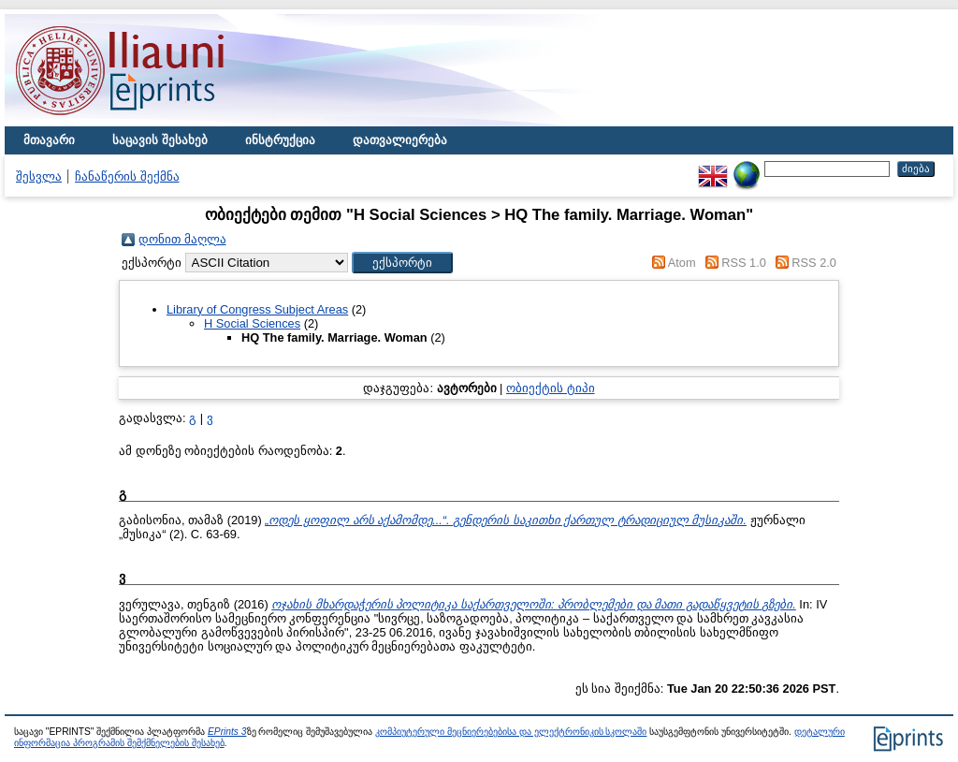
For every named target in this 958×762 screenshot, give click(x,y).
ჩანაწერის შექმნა (127, 176)
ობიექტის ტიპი (550, 388)
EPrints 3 (227, 731)
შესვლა (39, 176)
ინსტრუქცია (280, 140)
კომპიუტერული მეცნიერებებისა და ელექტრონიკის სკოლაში (510, 731)
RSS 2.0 (813, 263)
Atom (682, 263)
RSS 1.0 (743, 263)
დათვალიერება (400, 140)
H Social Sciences (252, 323)
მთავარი (49, 140)
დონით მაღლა (182, 239)
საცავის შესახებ (160, 140)
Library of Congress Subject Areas (257, 309)
